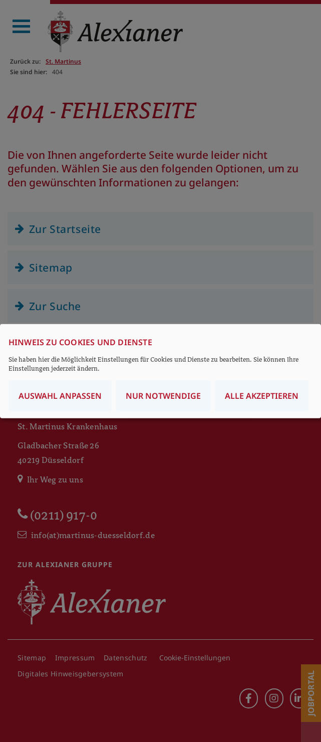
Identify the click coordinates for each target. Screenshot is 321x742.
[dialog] (160, 371)
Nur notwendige (163, 395)
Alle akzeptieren (261, 395)
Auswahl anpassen (60, 395)
